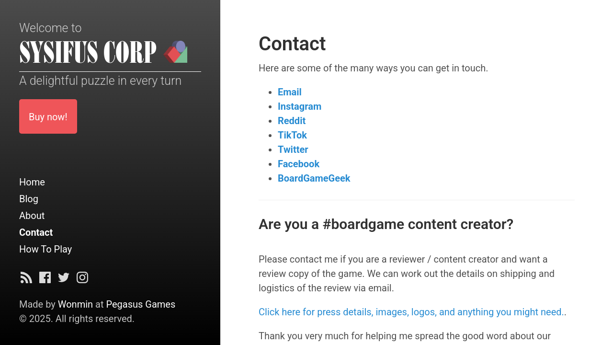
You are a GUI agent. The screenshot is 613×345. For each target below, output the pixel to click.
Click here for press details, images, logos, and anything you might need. (411, 312)
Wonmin (75, 304)
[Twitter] (63, 280)
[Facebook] (45, 280)
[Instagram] (82, 280)
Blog (28, 199)
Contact (36, 232)
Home (32, 182)
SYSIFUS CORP (88, 53)
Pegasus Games (140, 304)
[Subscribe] (26, 280)
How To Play (45, 249)
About (32, 215)
